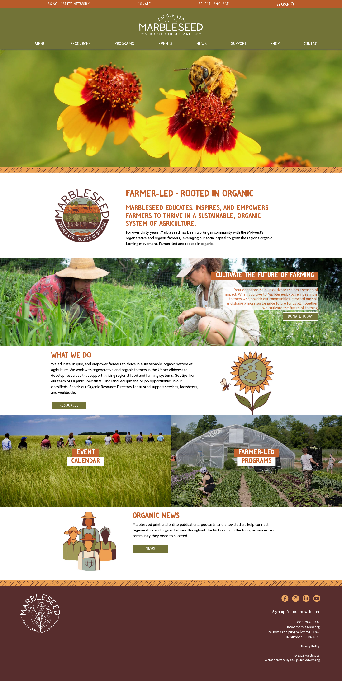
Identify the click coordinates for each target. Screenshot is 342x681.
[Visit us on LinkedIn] (306, 598)
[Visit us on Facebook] (285, 598)
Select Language (214, 4)
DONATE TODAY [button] (300, 316)
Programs (124, 44)
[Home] (171, 24)
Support (239, 44)
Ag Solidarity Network (69, 4)
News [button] (150, 548)
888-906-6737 (308, 622)
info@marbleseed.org (303, 627)
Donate (144, 4)
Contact (311, 44)
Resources (80, 44)
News (201, 44)
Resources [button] (69, 405)
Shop (275, 44)
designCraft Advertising (305, 660)
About (40, 44)
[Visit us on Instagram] (295, 598)
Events (165, 44)
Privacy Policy (310, 646)
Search (285, 4)
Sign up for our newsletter (296, 611)
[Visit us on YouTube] (317, 598)
